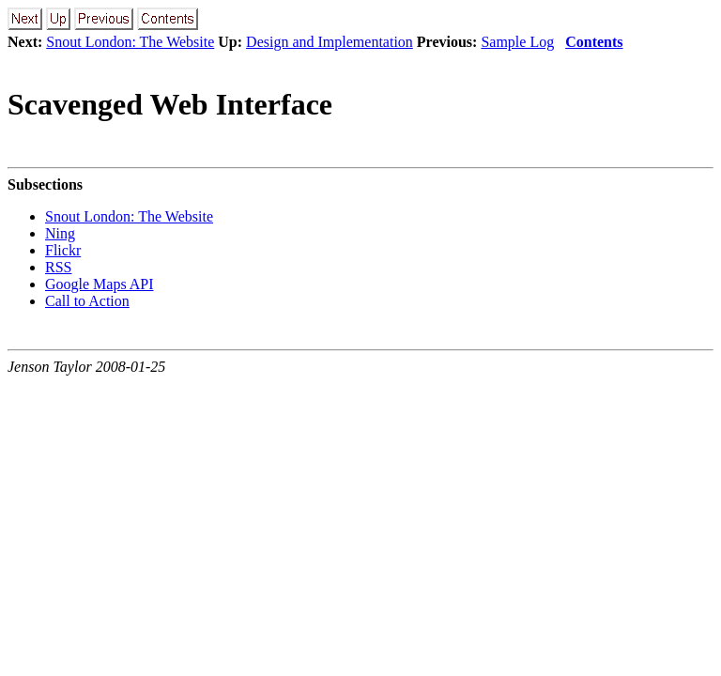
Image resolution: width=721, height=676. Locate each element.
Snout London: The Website (130, 42)
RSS (58, 267)
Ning (60, 233)
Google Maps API (99, 284)
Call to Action (87, 301)
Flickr (63, 250)
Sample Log (517, 42)
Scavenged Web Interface (170, 104)
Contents (593, 42)
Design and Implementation (329, 42)
